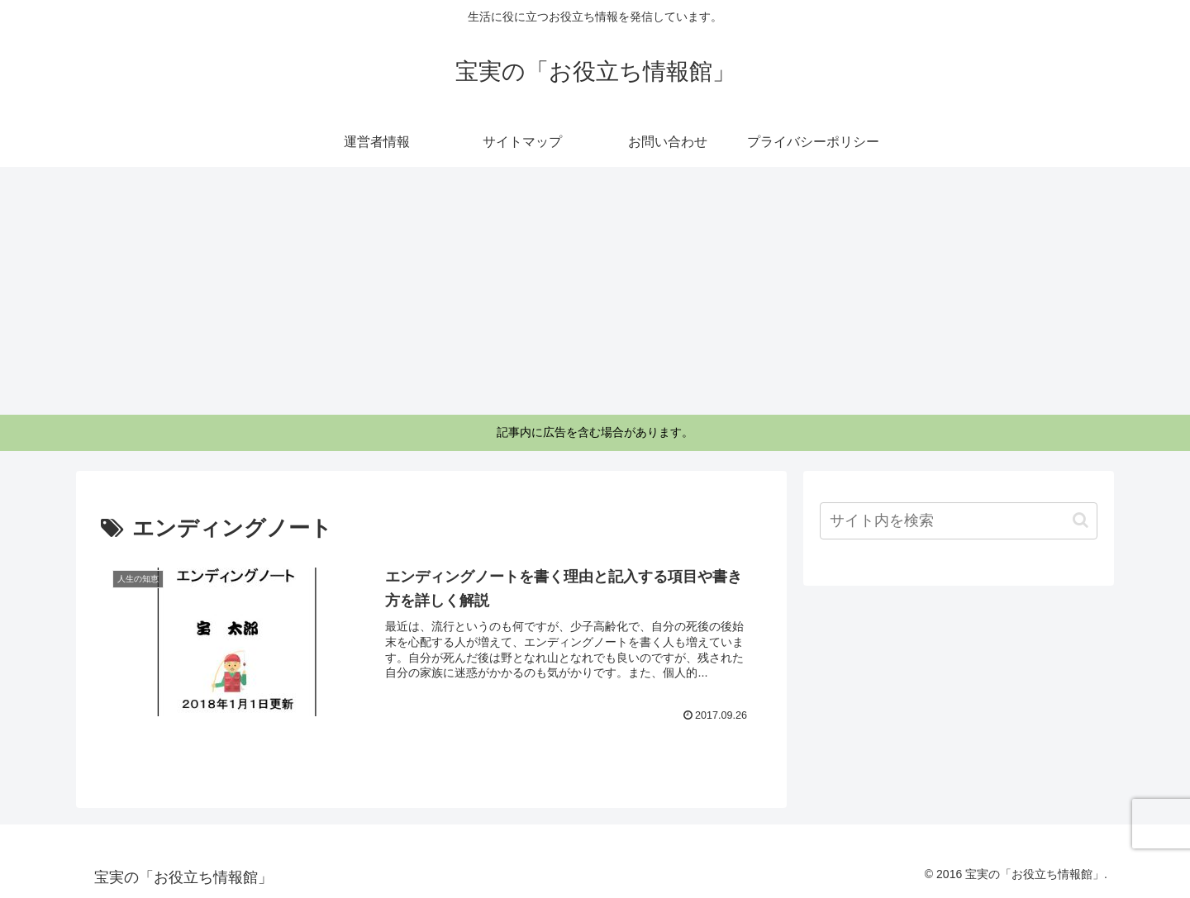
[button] (1080, 520)
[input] (958, 520)
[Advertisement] (595, 290)
